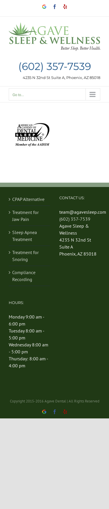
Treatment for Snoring (25, 255)
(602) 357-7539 (54, 67)
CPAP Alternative (28, 199)
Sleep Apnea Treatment (24, 235)
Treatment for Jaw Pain (25, 215)
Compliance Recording (23, 275)
